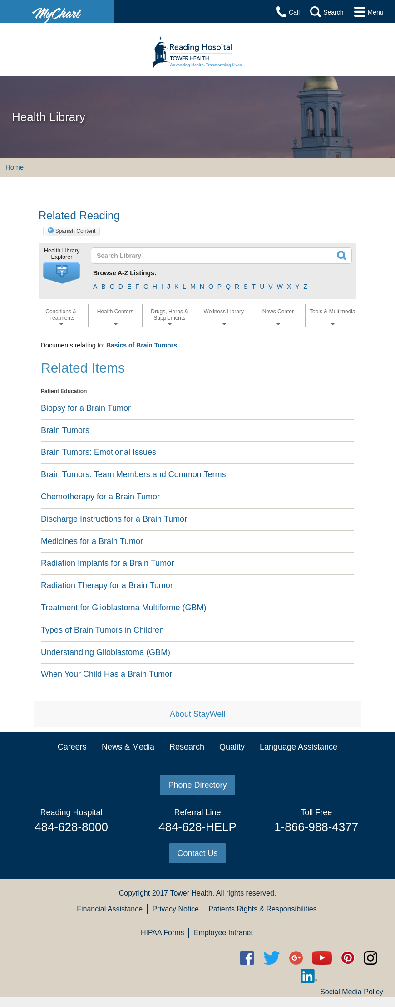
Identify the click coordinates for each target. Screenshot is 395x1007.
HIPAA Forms (162, 933)
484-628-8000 (71, 827)
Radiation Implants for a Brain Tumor (107, 563)
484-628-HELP (197, 827)
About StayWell (198, 714)
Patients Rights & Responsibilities (262, 909)
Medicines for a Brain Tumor (92, 541)
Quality (232, 746)
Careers (72, 746)
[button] (61, 273)
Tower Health (191, 893)
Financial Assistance (110, 909)
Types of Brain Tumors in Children (102, 629)
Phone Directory (197, 785)
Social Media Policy (351, 992)
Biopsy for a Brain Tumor (86, 408)
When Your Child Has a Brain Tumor (106, 674)
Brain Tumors (65, 430)
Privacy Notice (176, 909)
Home (14, 167)
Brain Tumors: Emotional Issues (98, 452)
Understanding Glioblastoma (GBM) (105, 652)
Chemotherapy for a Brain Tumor (100, 496)
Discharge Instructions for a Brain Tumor (114, 519)
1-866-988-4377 (316, 827)
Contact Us (197, 853)
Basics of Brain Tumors (141, 345)
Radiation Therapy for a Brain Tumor (107, 585)
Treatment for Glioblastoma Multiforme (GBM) (123, 607)
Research (186, 746)
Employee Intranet (223, 933)
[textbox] (195, 255)
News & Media (128, 746)
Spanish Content (75, 231)
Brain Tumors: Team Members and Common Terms (133, 474)
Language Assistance (298, 746)
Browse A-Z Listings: (125, 273)
